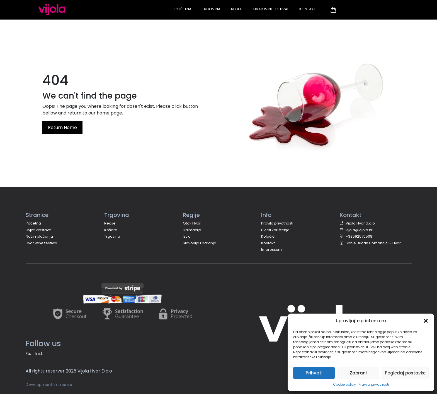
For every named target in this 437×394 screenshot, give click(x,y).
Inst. (39, 353)
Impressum (271, 249)
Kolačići (268, 236)
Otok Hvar (192, 223)
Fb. (28, 353)
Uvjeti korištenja (275, 230)
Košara (110, 230)
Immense (63, 384)
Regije (237, 9)
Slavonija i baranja (199, 243)
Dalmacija (192, 230)
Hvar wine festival (41, 243)
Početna (182, 9)
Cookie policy (344, 384)
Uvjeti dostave (38, 230)
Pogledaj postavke (405, 373)
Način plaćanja (39, 236)
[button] (426, 321)
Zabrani (358, 373)
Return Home (62, 127)
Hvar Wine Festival (271, 9)
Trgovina (211, 9)
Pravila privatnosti (374, 384)
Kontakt (307, 9)
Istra (187, 236)
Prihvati (314, 373)
